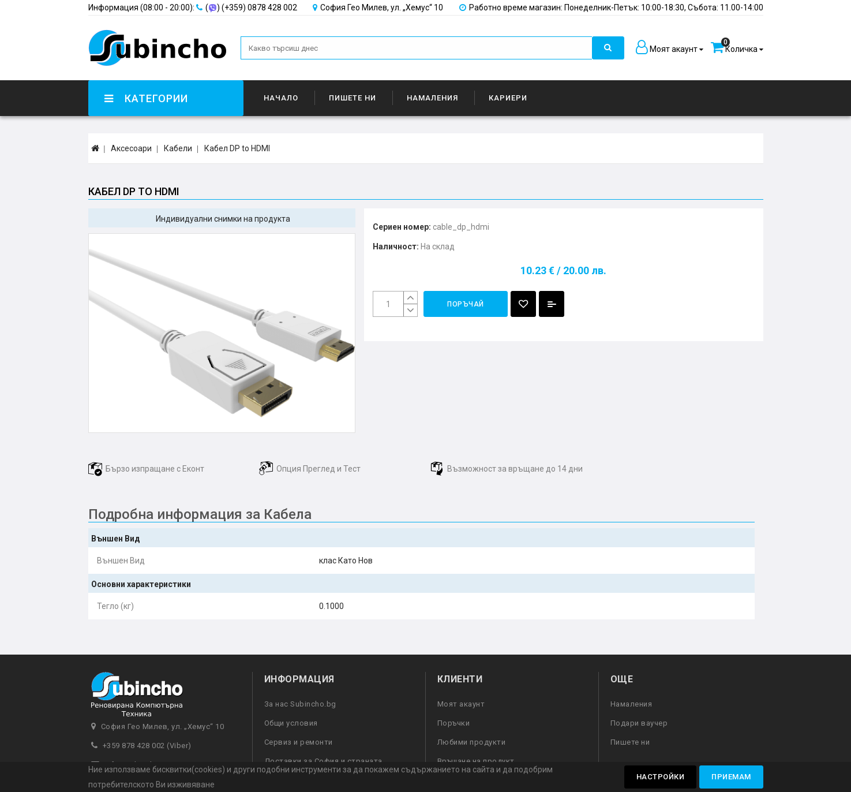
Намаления (432, 98)
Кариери (508, 98)
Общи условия (291, 723)
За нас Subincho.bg (300, 704)
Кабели (178, 148)
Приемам (731, 776)
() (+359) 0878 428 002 (192, 7)
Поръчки (453, 723)
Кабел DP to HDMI (237, 148)
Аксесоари (131, 148)
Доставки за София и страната (323, 761)
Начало (281, 98)
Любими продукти (471, 742)
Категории (145, 98)
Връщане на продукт (476, 761)
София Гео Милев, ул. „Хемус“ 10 (378, 7)
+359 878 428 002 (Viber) (147, 745)
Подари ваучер (639, 723)
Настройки (660, 776)
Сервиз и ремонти (298, 742)
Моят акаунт (461, 704)
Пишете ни (352, 98)
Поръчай (465, 304)
